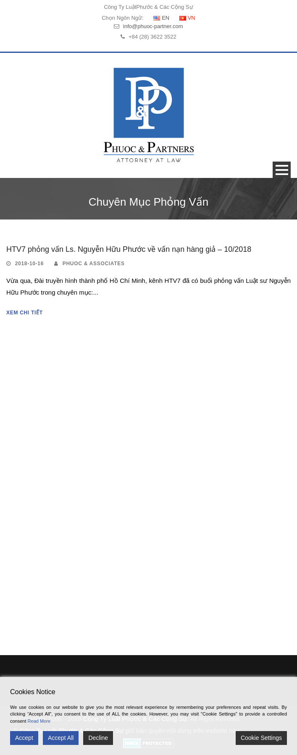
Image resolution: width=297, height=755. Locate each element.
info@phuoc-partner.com (153, 26)
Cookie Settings (261, 737)
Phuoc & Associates (94, 263)
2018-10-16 (29, 263)
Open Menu (282, 170)
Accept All (61, 737)
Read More (39, 721)
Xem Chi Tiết (24, 313)
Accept (24, 737)
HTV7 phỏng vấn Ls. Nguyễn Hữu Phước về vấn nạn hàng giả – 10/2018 (128, 249)
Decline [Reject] (98, 737)
